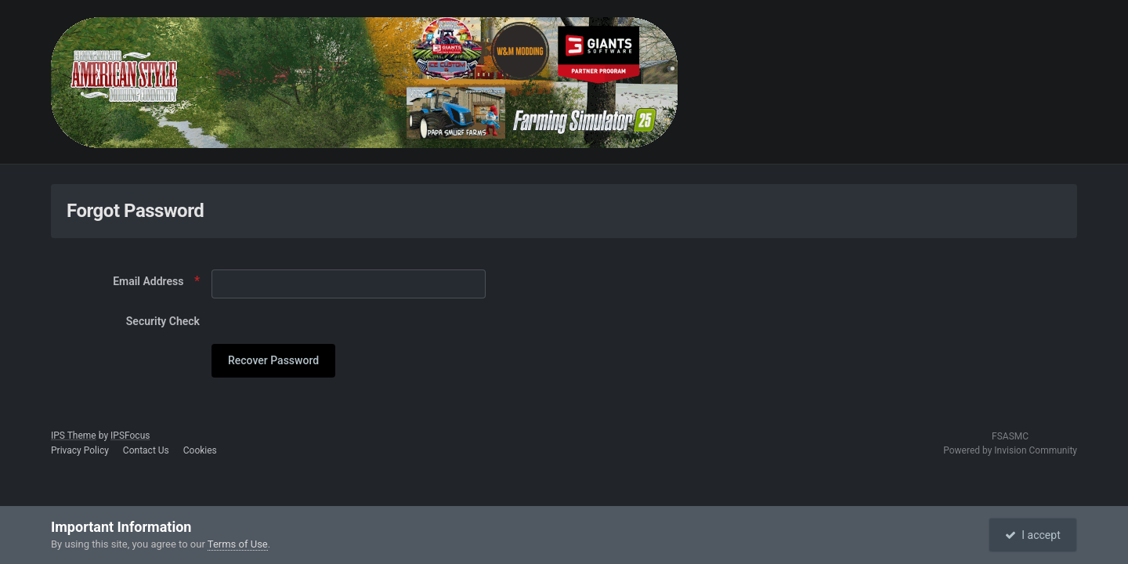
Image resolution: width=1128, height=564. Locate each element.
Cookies (200, 450)
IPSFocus (130, 435)
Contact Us (146, 450)
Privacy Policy (80, 450)
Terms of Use (238, 544)
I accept (1032, 535)
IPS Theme (73, 435)
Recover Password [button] (273, 360)
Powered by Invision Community (1010, 450)
